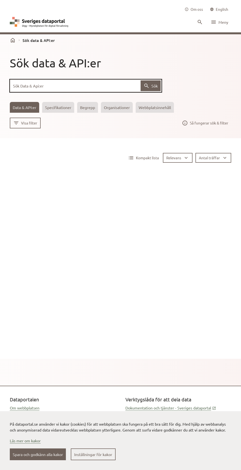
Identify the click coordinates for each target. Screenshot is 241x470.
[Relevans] (178, 158)
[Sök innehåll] (199, 22)
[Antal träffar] (213, 158)
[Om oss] (194, 9)
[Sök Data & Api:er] (86, 85)
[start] (13, 40)
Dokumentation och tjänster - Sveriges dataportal (170, 407)
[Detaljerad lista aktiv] (143, 157)
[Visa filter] (25, 123)
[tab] (24, 107)
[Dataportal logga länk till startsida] (40, 22)
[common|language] (219, 9)
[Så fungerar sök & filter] (205, 123)
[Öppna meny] (219, 22)
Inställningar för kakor (93, 454)
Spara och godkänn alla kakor (38, 454)
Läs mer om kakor (25, 440)
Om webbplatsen (24, 407)
